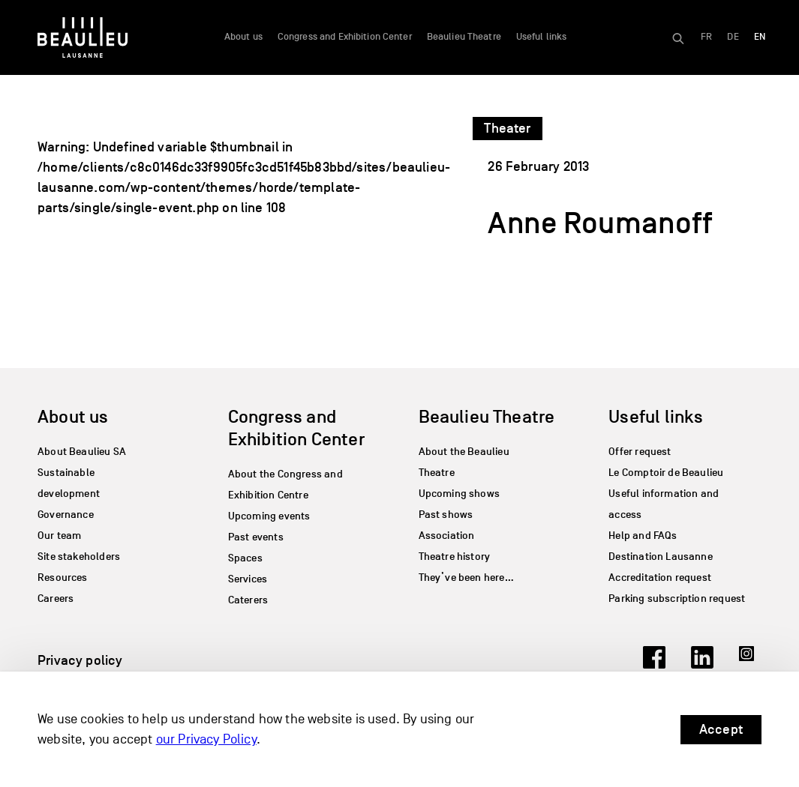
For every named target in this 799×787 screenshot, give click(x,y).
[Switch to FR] (706, 37)
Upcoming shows (459, 493)
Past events (256, 537)
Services (247, 579)
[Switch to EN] (759, 37)
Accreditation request (659, 577)
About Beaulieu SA (82, 451)
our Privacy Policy (206, 739)
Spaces (245, 558)
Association (447, 535)
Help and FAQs (642, 535)
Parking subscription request (676, 598)
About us (243, 37)
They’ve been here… (466, 577)
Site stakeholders (79, 556)
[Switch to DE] (732, 37)
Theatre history (455, 556)
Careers (56, 598)
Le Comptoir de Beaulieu (665, 472)
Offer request (639, 451)
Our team (59, 535)
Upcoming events (269, 516)
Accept (721, 729)
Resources (63, 577)
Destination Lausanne (660, 556)
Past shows (446, 514)
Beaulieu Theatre (464, 37)
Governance (66, 514)
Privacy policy (80, 660)
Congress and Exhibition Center (345, 37)
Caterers (248, 600)
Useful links (541, 37)
